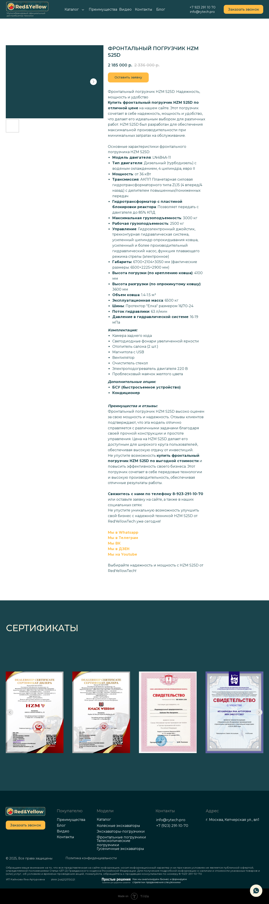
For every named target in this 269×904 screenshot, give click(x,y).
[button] (243, 9)
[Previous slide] (10, 712)
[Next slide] (259, 712)
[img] (25, 811)
